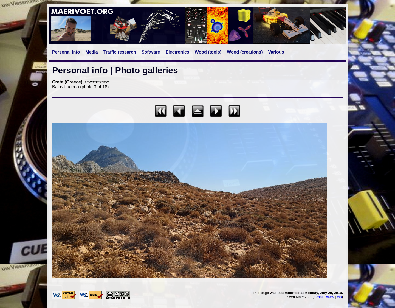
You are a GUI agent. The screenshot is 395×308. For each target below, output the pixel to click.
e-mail (318, 297)
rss (339, 297)
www (330, 297)
